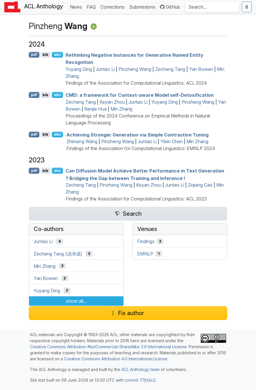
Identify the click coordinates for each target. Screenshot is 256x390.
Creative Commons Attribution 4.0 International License (115, 358)
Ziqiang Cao (200, 185)
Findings (145, 241)
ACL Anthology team (140, 369)
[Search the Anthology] (212, 6)
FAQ (92, 6)
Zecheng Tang (170, 69)
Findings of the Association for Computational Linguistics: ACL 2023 (136, 199)
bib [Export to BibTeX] (45, 54)
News (77, 6)
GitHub (170, 7)
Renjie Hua (95, 109)
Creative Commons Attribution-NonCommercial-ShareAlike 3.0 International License (108, 346)
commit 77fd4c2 (140, 380)
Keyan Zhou (112, 102)
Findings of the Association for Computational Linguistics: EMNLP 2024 (140, 148)
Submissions (143, 6)
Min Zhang (121, 109)
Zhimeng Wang (82, 141)
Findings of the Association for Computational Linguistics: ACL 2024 (136, 83)
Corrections (113, 6)
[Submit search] (247, 6)
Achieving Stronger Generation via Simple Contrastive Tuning (137, 134)
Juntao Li (105, 69)
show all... (76, 301)
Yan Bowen (201, 69)
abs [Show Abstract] (57, 54)
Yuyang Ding (79, 69)
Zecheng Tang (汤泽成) (58, 254)
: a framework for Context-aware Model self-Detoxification (140, 95)
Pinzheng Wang (135, 69)
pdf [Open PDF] (34, 54)
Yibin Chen (172, 141)
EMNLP (145, 254)
